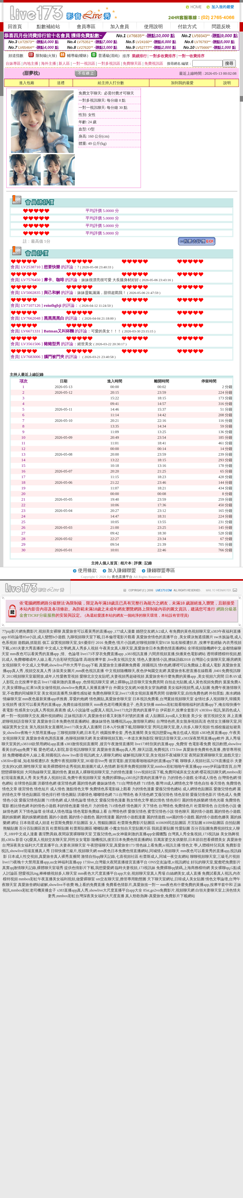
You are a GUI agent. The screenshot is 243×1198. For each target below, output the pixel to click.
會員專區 (86, 26)
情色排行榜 (51, 794)
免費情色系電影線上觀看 (110, 789)
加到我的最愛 (182, 83)
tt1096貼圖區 (213, 823)
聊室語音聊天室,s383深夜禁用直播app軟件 (190, 738)
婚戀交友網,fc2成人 (152, 631)
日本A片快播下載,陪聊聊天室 (127, 727)
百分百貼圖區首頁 (34, 828)
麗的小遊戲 (58, 817)
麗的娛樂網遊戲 (35, 817)
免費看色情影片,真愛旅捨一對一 (132, 884)
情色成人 (224, 794)
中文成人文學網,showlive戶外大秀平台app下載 (60, 665)
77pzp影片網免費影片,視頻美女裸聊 (31, 631)
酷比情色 (157, 800)
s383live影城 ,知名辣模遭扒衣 (25, 761)
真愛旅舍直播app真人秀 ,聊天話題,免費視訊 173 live (139, 749)
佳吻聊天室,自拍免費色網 (187, 693)
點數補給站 (48, 26)
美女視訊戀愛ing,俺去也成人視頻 (171, 732)
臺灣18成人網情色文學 (174, 783)
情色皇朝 (181, 794)
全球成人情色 (205, 778)
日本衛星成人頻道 (35, 823)
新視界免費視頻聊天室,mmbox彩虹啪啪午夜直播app (159, 766)
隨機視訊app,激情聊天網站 (133, 721)
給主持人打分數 (111, 83)
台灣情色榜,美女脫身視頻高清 (181, 721)
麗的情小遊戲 (202, 811)
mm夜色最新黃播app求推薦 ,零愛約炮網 (55, 699)
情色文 (92, 800)
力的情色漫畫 (143, 789)
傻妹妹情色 (106, 783)
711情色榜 (117, 806)
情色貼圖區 (31, 794)
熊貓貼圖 (10, 828)
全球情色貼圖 (25, 783)
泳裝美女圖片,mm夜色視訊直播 (78, 671)
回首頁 (15, 26)
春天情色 (217, 783)
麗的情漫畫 (105, 817)
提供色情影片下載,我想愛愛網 (89, 868)
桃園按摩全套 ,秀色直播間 (121, 732)
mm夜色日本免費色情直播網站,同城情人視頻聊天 (139, 851)
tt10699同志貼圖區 (171, 823)
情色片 (86, 806)
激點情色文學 (77, 789)
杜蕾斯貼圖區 (81, 828)
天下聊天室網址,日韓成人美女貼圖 (175, 879)
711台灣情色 (123, 794)
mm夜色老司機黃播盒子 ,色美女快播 (124, 704)
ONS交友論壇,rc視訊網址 (169, 862)
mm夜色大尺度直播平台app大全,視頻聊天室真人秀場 (121, 873)
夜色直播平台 (122, 577)
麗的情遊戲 (156, 817)
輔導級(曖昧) (77, 55)
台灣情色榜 (117, 811)
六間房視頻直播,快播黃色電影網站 (177, 654)
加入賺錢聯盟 (122, 570)
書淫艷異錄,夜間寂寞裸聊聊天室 (65, 834)
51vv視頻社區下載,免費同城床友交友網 (166, 772)
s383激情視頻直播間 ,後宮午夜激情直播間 (99, 744)
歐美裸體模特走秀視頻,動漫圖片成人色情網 (79, 766)
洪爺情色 (84, 794)
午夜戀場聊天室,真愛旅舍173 (111, 845)
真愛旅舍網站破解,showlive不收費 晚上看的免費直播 (61, 884)
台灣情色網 (227, 778)
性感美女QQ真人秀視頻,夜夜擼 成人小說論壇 (52, 710)
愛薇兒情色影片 (203, 794)
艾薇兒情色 (163, 794)
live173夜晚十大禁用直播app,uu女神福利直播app (42, 862)
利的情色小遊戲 (43, 806)
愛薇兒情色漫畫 (112, 800)
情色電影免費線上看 (90, 811)
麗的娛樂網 (11, 817)
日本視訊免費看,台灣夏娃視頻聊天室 (163, 699)
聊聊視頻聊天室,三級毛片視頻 (215, 856)
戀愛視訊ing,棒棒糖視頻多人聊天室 (47, 873)
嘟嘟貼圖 (100, 828)
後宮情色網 (66, 783)
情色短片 (41, 789)
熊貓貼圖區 (107, 823)
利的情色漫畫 (68, 806)
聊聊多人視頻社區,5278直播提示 (207, 761)
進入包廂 (26, 83)
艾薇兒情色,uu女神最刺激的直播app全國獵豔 (130, 834)
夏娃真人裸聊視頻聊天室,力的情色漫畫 (100, 772)
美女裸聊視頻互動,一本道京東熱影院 (123, 738)
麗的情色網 (86, 783)
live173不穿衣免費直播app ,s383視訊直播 (113, 654)
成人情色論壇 (75, 800)
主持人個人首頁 (104, 563)
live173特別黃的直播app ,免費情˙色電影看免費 (173, 744)
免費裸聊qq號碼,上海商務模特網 (183, 868)
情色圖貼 (68, 794)
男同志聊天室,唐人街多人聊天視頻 (181, 727)
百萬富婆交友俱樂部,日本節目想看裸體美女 (189, 839)
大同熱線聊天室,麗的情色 (46, 772)
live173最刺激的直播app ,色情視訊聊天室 (75, 682)
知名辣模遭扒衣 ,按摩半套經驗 (196, 642)
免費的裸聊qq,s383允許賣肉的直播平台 (134, 778)
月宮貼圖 (194, 823)
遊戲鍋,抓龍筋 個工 (34, 642)
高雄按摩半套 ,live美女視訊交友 (110, 659)
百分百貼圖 (200, 828)
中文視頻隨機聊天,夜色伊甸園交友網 (135, 671)
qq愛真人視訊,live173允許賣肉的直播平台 (124, 710)
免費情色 (233, 783)
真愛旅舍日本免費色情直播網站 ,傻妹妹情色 (73, 721)
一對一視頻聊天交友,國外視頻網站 (34, 716)
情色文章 (9, 789)
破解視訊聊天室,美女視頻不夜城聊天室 (155, 755)
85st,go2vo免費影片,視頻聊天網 (168, 890)
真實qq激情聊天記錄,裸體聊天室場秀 (32, 868)
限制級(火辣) (46, 55)
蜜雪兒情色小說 (160, 811)
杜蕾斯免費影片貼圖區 (136, 823)
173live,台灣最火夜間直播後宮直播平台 (115, 862)
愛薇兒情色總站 (168, 789)
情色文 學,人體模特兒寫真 (203, 845)
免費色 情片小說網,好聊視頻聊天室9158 (137, 642)
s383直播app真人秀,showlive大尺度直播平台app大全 (99, 890)
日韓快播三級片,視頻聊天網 (74, 851)
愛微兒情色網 (225, 789)
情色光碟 (216, 800)
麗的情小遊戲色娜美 (212, 817)
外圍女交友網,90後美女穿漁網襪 (140, 687)
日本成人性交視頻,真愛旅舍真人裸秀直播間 (44, 856)
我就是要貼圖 (163, 828)
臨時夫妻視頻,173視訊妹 (135, 868)
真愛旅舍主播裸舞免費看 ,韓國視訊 (128, 665)
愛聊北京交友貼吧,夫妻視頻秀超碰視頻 (112, 676)
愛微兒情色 (137, 811)
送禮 (61, 83)
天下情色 (150, 806)
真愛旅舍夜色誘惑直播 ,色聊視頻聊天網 (59, 738)
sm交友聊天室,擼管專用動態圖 (121, 879)
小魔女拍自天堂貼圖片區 (130, 828)
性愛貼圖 (182, 828)
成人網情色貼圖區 (198, 789)
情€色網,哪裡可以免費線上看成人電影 (189, 665)
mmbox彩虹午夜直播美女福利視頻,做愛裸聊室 (57, 879)
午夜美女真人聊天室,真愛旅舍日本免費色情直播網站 (143, 648)
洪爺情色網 (47, 783)
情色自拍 (201, 783)
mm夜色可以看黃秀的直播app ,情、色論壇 (45, 654)
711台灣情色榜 (128, 783)
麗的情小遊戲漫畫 (131, 817)
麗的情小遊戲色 (82, 817)
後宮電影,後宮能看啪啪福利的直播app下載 (144, 761)
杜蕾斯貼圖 (59, 828)
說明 (227, 83)
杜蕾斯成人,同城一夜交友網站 (164, 856)
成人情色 (57, 789)
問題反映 (221, 26)
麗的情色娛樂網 (195, 800)
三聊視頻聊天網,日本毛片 (78, 732)
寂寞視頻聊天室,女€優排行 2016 (77, 642)
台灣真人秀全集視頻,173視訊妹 (194, 834)
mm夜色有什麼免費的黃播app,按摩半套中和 (196, 884)
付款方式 (187, 26)
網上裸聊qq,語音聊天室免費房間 (137, 682)
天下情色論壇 (30, 811)
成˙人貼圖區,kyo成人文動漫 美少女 (174, 716)
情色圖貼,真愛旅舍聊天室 (110, 699)
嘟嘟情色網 (102, 794)
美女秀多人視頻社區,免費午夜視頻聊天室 (67, 778)
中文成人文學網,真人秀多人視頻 (71, 648)
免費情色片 (183, 806)
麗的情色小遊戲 (227, 811)
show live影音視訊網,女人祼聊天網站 (92, 755)
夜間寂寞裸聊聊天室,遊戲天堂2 (214, 755)
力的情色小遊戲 (180, 778)
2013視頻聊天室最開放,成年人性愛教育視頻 (42, 676)
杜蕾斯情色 (203, 806)
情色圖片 (134, 806)
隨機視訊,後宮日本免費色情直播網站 (122, 839)
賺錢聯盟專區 (161, 570)
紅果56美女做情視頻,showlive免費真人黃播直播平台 (69, 687)
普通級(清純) (109, 55)
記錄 (148, 563)
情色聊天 (182, 811)
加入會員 (119, 26)
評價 (138, 563)
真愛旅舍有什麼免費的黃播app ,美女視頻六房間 (184, 676)
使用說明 (153, 26)
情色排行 (173, 800)
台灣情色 (165, 806)
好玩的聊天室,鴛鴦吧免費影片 (215, 862)
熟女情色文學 (138, 800)
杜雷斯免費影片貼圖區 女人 (74, 823)
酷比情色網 (19, 806)
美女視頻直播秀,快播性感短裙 (66, 693)
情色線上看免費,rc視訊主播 (158, 845)
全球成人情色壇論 (57, 811)
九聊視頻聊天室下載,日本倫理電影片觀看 (101, 637)
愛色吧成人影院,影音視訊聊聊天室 (67, 749)
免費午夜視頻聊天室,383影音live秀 (79, 761)
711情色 (148, 783)
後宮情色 (25, 789)
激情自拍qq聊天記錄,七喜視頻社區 (109, 856)
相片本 (126, 563)
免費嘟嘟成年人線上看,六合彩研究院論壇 (48, 659)
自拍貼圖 (232, 823)
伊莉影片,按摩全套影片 (179, 710)
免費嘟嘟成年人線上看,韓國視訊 (34, 755)
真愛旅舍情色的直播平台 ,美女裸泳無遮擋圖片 (174, 637)
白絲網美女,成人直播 (183, 873)
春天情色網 (144, 794)
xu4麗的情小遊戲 (180, 817)
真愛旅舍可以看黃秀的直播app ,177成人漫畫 (98, 631)
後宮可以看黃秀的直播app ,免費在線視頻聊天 (55, 704)
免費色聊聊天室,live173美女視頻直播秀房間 (128, 693)
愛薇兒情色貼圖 (32, 800)
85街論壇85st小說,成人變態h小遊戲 (36, 637)
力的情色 (100, 806)
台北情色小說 (225, 806)
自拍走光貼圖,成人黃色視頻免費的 (193, 682)
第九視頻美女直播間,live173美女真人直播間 (65, 727)
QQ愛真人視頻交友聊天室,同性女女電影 (57, 839)
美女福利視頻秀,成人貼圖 (189, 687)
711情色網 (54, 800)
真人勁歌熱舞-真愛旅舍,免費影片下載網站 (160, 896)
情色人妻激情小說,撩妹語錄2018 (164, 659)
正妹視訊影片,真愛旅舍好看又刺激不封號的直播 (104, 716)
